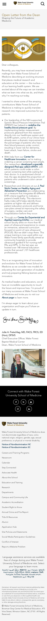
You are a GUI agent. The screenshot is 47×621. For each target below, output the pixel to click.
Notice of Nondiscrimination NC (16, 444)
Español (5, 570)
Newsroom (7, 457)
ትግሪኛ (38, 574)
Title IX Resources (10, 517)
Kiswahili (32, 574)
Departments (8, 492)
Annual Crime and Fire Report (15, 512)
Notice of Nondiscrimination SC (16, 447)
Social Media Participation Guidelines (18, 537)
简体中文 (23, 570)
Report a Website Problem (13, 547)
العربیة (11, 570)
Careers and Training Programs (15, 453)
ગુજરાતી (41, 570)
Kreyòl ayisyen (8, 572)
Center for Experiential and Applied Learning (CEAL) (24, 218)
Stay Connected (9, 467)
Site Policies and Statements (14, 532)
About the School (10, 477)
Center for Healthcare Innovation (19, 158)
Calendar (6, 462)
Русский (24, 574)
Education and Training (12, 482)
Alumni (5, 522)
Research (6, 487)
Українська (17, 577)
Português (9, 574)
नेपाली (41, 572)
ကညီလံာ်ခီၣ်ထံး (19, 572)
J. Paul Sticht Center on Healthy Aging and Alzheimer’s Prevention (24, 188)
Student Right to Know (12, 507)
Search (41, 3)
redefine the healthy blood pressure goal (22, 126)
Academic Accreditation (12, 502)
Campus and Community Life (15, 497)
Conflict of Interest (10, 542)
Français (34, 570)
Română (17, 574)
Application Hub (9, 527)
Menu (5, 2)
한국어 (27, 572)
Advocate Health (9, 472)
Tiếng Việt (30, 577)
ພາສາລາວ (34, 572)
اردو (24, 577)
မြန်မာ (17, 570)
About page (8, 297)
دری (29, 570)
